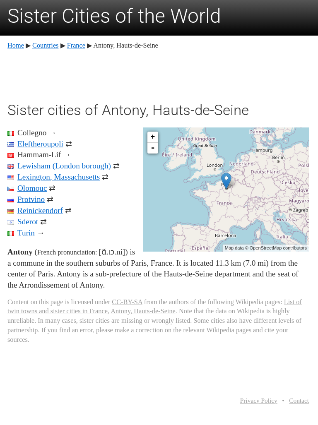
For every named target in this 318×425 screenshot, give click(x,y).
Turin (26, 232)
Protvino (31, 199)
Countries (45, 45)
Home (15, 45)
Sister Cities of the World (114, 16)
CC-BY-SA (127, 302)
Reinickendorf (40, 210)
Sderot (27, 221)
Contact (299, 400)
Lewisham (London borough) (64, 165)
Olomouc (32, 188)
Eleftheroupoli (40, 143)
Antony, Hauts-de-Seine (143, 311)
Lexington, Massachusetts (58, 177)
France (76, 45)
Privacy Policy (258, 400)
